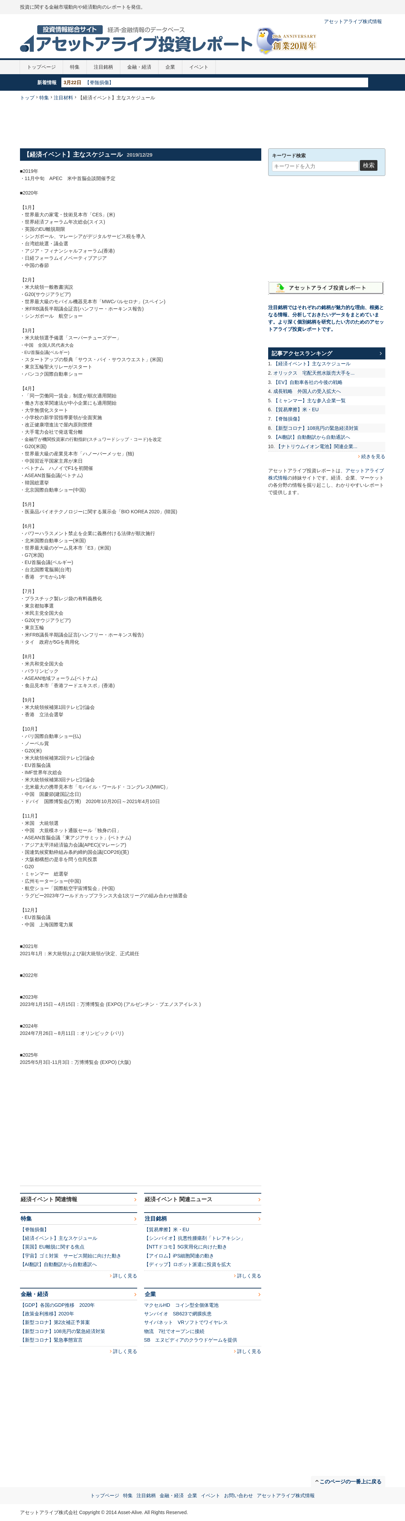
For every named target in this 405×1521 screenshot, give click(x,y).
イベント (199, 67)
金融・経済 (139, 67)
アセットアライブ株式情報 (353, 21)
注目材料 (63, 97)
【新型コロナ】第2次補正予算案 (55, 1322)
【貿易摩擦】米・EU (166, 1229)
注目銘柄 (103, 67)
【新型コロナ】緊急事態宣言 (51, 1340)
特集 (75, 67)
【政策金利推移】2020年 (47, 1313)
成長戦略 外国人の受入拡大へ (307, 391)
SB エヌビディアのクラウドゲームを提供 (190, 1340)
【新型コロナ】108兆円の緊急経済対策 (62, 1331)
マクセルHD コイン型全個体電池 (181, 1305)
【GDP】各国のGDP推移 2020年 (57, 1305)
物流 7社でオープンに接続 (174, 1331)
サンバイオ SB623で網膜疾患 (178, 1313)
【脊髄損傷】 (99, 82)
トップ (27, 97)
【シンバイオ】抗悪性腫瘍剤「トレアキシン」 (194, 1238)
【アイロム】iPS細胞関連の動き (179, 1255)
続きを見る (373, 456)
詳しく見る (125, 1275)
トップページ (41, 67)
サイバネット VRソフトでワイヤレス (186, 1322)
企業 (170, 67)
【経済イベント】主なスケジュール (58, 1238)
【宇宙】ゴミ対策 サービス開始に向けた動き (70, 1255)
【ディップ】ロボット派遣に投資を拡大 (187, 1264)
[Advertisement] (203, 123)
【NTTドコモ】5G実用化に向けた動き (185, 1247)
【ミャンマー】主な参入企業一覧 (309, 400)
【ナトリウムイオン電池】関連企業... (316, 446)
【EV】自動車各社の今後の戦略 (308, 382)
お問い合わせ (238, 1495)
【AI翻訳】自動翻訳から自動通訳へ (58, 1264)
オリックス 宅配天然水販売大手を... (314, 373)
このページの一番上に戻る (351, 1481)
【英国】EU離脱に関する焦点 (52, 1247)
